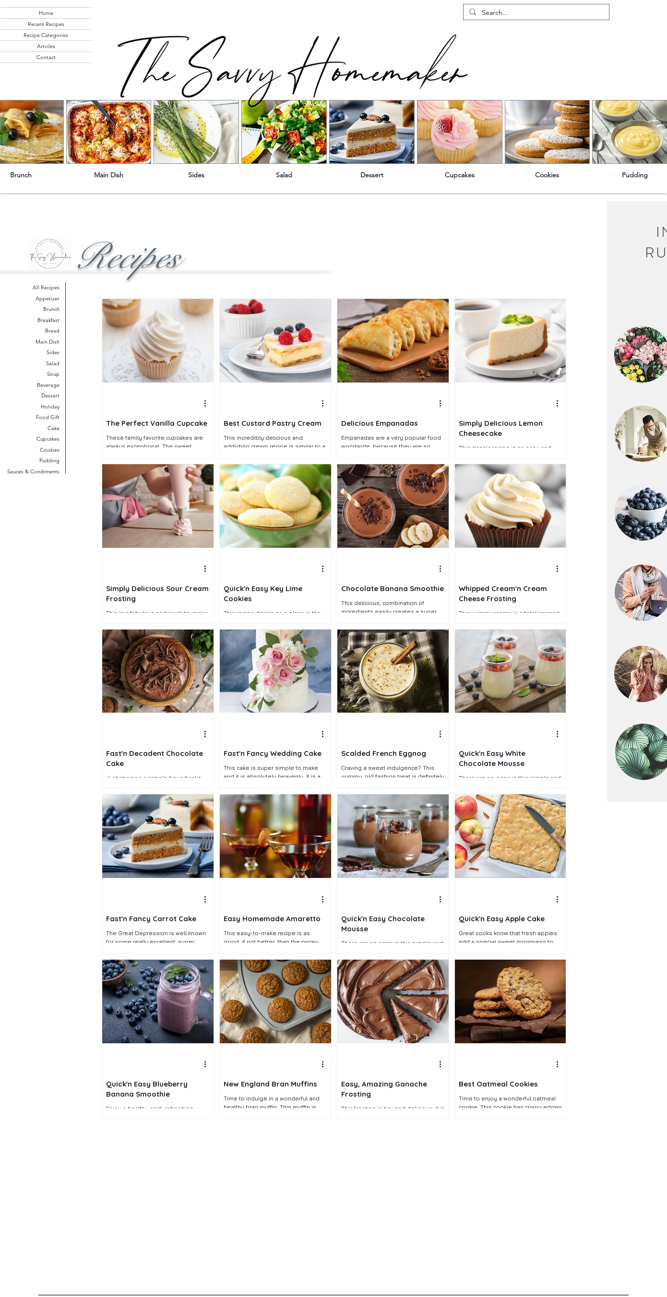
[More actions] (208, 403)
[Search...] (535, 13)
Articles (46, 46)
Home (46, 13)
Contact (46, 57)
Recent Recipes (46, 24)
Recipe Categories (46, 35)
